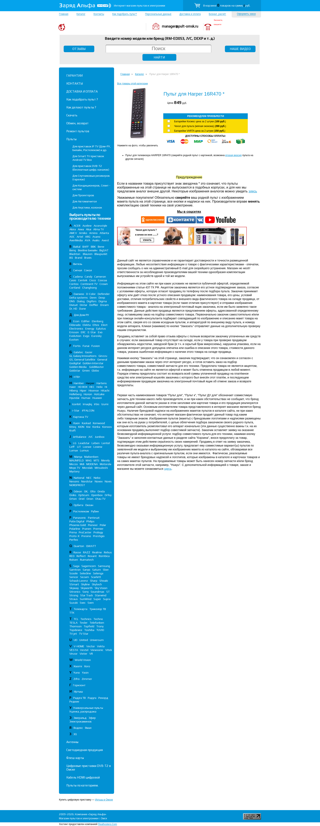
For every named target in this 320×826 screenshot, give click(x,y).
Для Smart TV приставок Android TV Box (88, 157)
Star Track (86, 595)
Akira (72, 229)
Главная (63, 14)
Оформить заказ (246, 13)
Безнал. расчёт (217, 14)
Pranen (86, 528)
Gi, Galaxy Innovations (83, 355)
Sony (85, 591)
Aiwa (81, 229)
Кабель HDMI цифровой (83, 777)
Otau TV (100, 498)
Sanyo (86, 569)
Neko (97, 477)
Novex (99, 481)
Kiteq (72, 426)
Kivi (88, 426)
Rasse (77, 552)
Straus (73, 599)
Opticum (83, 495)
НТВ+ (77, 376)
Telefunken (97, 622)
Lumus (84, 450)
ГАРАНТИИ (74, 75)
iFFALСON (88, 410)
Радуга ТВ (79, 697)
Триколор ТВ (97, 609)
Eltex (96, 324)
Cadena (78, 276)
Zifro (76, 678)
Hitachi (105, 390)
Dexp (102, 297)
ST (108, 591)
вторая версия (233, 155)
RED (71, 556)
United (83, 640)
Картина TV (81, 416)
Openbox (97, 495)
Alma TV (98, 229)
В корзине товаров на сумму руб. (226, 5)
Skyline (85, 584)
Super (97, 599)
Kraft (72, 430)
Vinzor (73, 653)
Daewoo (79, 294)
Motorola (105, 464)
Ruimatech (87, 559)
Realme (97, 552)
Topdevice (75, 630)
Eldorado (75, 324)
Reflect (81, 556)
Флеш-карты (75, 758)
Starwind (100, 595)
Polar (103, 525)
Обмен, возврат (77, 123)
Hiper (83, 390)
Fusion (95, 345)
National (79, 477)
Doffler (93, 305)
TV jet (73, 633)
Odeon (78, 491)
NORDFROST (77, 485)
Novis (108, 481)
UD (75, 640)
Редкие (74, 701)
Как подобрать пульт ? (82, 99)
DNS (72, 301)
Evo (100, 332)
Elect (104, 324)
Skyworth (87, 588)
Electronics (76, 328)
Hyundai (74, 397)
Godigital (75, 363)
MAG (89, 460)
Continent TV (89, 284)
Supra (106, 599)
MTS (96, 460)
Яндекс (78, 727)
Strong (73, 595)
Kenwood (99, 423)
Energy (89, 328)
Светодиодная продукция (84, 750)
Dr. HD (73, 308)
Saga (76, 566)
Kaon (76, 423)
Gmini (86, 370)
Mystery (74, 471)
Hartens (102, 383)
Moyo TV (74, 467)
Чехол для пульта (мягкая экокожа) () (200, 126)
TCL (76, 619)
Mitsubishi (101, 467)
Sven (91, 602)
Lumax (73, 450)
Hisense (94, 390)
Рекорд (103, 697)
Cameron (100, 276)
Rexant (92, 556)
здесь (253, 191)
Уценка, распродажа (82, 711)
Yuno (76, 672)
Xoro (87, 666)
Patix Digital (76, 521)
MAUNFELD (76, 460)
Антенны (72, 742)
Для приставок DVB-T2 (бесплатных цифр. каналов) (90, 167)
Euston (74, 339)
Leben (96, 443)
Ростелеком (81, 511)
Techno (98, 619)
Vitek (108, 650)
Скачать (71, 115)
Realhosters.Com (107, 824)
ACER (77, 225)
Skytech (97, 584)
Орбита (78, 505)
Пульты (71, 139)
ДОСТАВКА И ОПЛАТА (82, 91)
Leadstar (84, 443)
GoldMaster (96, 366)
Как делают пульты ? (81, 107)
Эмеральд (80, 717)
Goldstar (74, 370)
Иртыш (78, 691)
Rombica (104, 556)
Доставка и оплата (190, 14)
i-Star (76, 410)
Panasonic (79, 517)
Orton (73, 498)
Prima (73, 532)
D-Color (91, 294)
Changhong (89, 287)
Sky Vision (101, 588)
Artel (80, 236)
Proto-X (74, 536)
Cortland (74, 287)
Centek (82, 280)
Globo (95, 370)
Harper (90, 383)
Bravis (88, 257)
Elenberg (97, 321)
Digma (103, 301)
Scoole (73, 573)
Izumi (104, 404)
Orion (90, 498)
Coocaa (102, 280)
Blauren (87, 254)
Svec (83, 602)
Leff (72, 446)
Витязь (77, 264)
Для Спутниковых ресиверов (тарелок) (91, 177)
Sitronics (74, 591)
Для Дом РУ (81, 315)
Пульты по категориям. (82, 785)
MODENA (92, 464)
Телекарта (80, 609)
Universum (97, 640)
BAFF (85, 246)
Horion (88, 394)
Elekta (87, 324)
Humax (85, 397)
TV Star (83, 633)
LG (74, 443)
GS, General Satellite (82, 359)
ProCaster (85, 532)
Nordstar (87, 481)
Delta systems (78, 297)
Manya (78, 456)
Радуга (92, 697)
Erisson (74, 332)
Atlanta (104, 233)
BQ (71, 257)
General (102, 359)
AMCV (73, 233)
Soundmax (97, 591)
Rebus (108, 552)
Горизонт (79, 685)
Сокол (88, 270)
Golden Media (78, 366)
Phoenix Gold (77, 525)
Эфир (92, 717)
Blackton (75, 254)
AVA (87, 240)
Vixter (83, 653)
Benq (72, 250)
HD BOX (82, 386)
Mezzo (73, 464)
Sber (106, 569)
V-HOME (79, 646)
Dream (104, 305)
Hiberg (73, 390)
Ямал (88, 727)
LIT (79, 446)
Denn (93, 297)
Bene (101, 246)
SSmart (74, 584)
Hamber (79, 383)
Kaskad (86, 423)
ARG (87, 236)
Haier (72, 386)
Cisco (92, 280)
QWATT (91, 546)
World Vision (83, 660)
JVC (90, 436)
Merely (105, 460)
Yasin (85, 672)
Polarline (74, 528)
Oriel (81, 498)
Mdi (82, 464)
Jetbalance (79, 436)
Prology (98, 532)
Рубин (95, 511)
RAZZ (86, 552)
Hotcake (99, 394)
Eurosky (96, 335)
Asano (96, 236)
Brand (78, 257)
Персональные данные (158, 14)
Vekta (100, 646)
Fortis (77, 345)
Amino (93, 233)
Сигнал (77, 270)
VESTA (73, 650)
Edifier (85, 321)
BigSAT (103, 250)
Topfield (89, 626)
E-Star (92, 332)
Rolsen (73, 559)
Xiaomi (77, 666)
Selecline (85, 573)
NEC (89, 477)
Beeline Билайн (87, 250)
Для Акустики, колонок (87, 207)
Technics (85, 619)
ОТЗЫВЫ (79, 49)
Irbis (96, 404)
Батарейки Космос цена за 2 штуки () (200, 121)
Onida (101, 491)
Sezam (84, 577)
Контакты (98, 14)
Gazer (88, 352)
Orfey (108, 495)
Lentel (106, 443)
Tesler (84, 622)
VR (91, 653)
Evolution (75, 335)
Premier (98, 528)
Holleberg (75, 394)
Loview (97, 446)
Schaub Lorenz (78, 580)
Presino (86, 536)
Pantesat (94, 517)
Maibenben (91, 456)
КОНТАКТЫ (74, 83)
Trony (99, 626)
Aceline (87, 225)
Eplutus (101, 328)
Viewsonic (96, 650)
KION (81, 426)
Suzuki (73, 602)
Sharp (93, 580)
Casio (72, 280)
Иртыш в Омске (104, 799)
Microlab (87, 467)
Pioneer (93, 525)
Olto (93, 491)
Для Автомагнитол (84, 201)
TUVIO (100, 630)
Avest (105, 240)
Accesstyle (100, 225)
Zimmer (87, 678)
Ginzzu (103, 355)
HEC (91, 386)
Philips (90, 521)
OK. (86, 491)
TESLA (73, 622)
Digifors (92, 301)
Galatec (78, 352)
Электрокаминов (80, 721)
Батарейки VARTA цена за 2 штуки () (199, 130)
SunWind (85, 599)
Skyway (74, 588)
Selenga (98, 573)
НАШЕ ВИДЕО (240, 49)
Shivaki (103, 580)
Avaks (96, 240)
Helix (100, 386)
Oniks (72, 495)
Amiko (83, 233)
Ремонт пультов (77, 131)
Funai (86, 345)
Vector (90, 646)
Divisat (73, 305)
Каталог (81, 14)
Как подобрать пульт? (124, 14)
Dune (82, 308)
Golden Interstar (93, 363)
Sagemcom (88, 566)
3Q (75, 734)
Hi (106, 386)
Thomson (75, 626)
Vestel (84, 650)
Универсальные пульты (88, 707)
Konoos (107, 426)
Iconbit (76, 404)
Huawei (97, 397)
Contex (74, 284)
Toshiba (89, 630)
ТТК (71, 612)
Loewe (87, 446)
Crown (104, 284)
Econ (76, 321)
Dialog (81, 301)
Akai (88, 229)
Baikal (76, 246)
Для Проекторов (83, 195)
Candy (88, 276)
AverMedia (76, 240)
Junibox (99, 436)
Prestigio (98, 536)
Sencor (73, 577)
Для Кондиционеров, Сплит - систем (91, 187)
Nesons (74, 481)
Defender (104, 294)
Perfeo (73, 539)
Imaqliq (87, 404)
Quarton (79, 546)
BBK (93, 246)
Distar (83, 305)
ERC (83, 332)
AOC (72, 236)
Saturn (96, 569)
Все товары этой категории (132, 83)
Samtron (75, 569)
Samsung (104, 566)
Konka (96, 426)
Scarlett (96, 577)
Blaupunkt (100, 254)
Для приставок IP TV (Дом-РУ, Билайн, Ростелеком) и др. (91, 148)
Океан (89, 505)
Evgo (86, 335)
